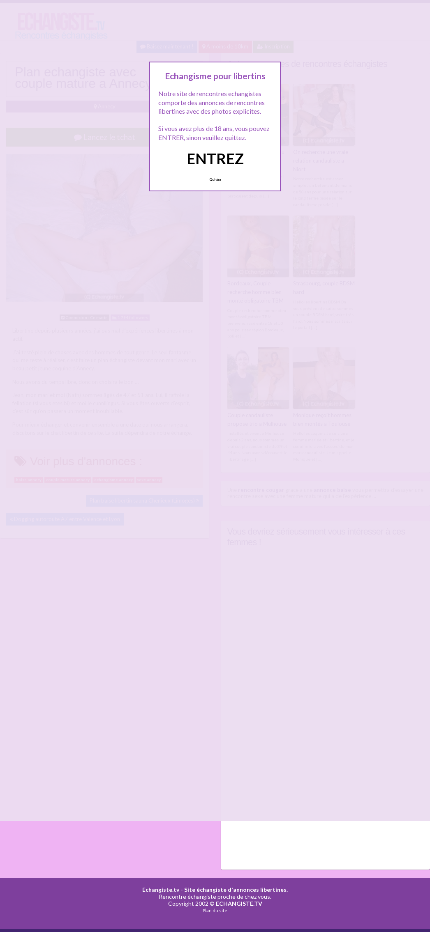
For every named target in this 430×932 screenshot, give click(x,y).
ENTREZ (215, 158)
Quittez (215, 179)
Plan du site (215, 910)
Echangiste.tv (160, 889)
